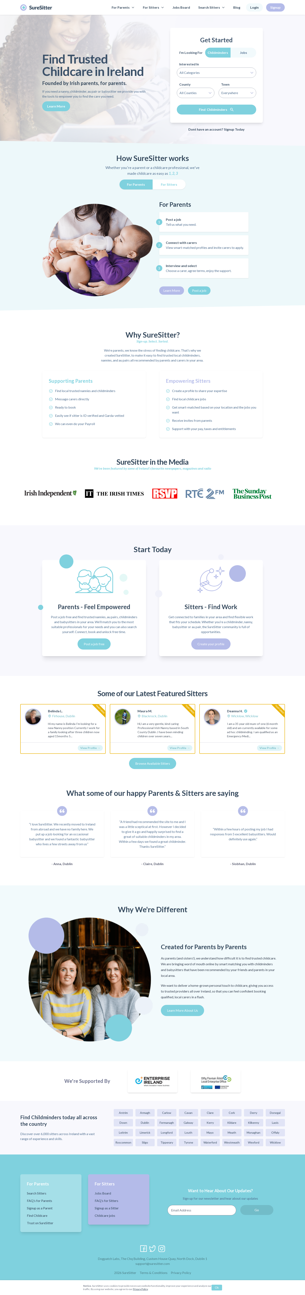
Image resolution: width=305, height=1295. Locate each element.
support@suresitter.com (152, 1263)
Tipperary (166, 1142)
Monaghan (253, 1132)
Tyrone (188, 1142)
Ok (217, 1287)
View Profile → (90, 748)
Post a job (199, 290)
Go (257, 1210)
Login (254, 7)
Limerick (145, 1132)
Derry (253, 1112)
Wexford (253, 1142)
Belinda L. (55, 711)
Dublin (145, 1122)
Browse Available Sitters (152, 763)
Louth (188, 1132)
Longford (167, 1132)
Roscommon (123, 1142)
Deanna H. (235, 711)
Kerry (210, 1122)
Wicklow (275, 1142)
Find (216, 109)
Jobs (243, 52)
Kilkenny (253, 1122)
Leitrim (123, 1132)
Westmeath (232, 1142)
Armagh (145, 1112)
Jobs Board (181, 7)
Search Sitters (211, 7)
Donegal (275, 1112)
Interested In (189, 64)
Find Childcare (37, 1215)
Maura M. (145, 711)
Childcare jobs (105, 1215)
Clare (210, 1112)
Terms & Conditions (153, 1273)
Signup (275, 7)
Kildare (231, 1122)
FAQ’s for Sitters (106, 1201)
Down (123, 1122)
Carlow (166, 1112)
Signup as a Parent (40, 1208)
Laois (275, 1122)
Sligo (145, 1142)
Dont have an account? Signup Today (216, 129)
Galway (188, 1122)
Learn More (56, 106)
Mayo (210, 1132)
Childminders (218, 52)
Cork (232, 1112)
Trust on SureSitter (40, 1223)
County (185, 84)
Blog (236, 7)
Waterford (210, 1142)
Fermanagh (167, 1122)
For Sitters (153, 7)
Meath (232, 1132)
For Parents (123, 7)
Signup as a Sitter (107, 1208)
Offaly (275, 1132)
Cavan (188, 1112)
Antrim (123, 1112)
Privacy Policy (181, 1273)
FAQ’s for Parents (39, 1201)
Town (225, 84)
